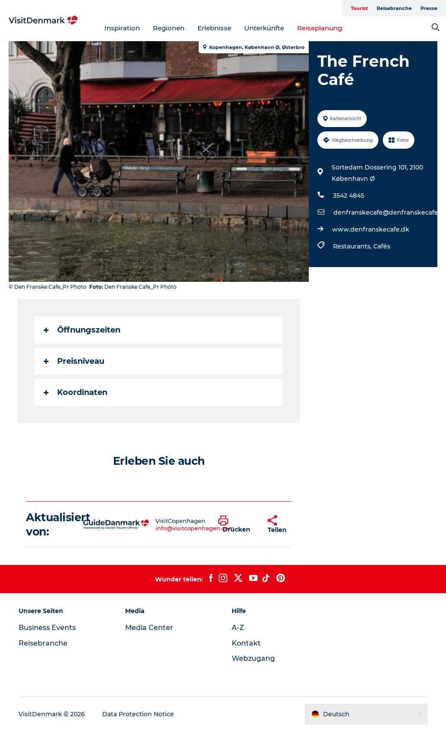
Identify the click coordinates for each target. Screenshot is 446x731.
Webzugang (253, 658)
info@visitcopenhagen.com (194, 528)
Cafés (381, 246)
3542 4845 (348, 195)
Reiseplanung (319, 28)
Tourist (359, 8)
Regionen (168, 28)
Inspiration (122, 28)
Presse (428, 8)
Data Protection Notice (138, 714)
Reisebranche (394, 8)
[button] (236, 525)
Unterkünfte (264, 28)
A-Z (238, 627)
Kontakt (246, 643)
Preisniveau (74, 361)
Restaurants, (353, 246)
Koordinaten (75, 392)
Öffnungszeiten (82, 330)
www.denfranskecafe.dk (370, 229)
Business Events (47, 627)
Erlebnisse (214, 28)
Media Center (149, 627)
